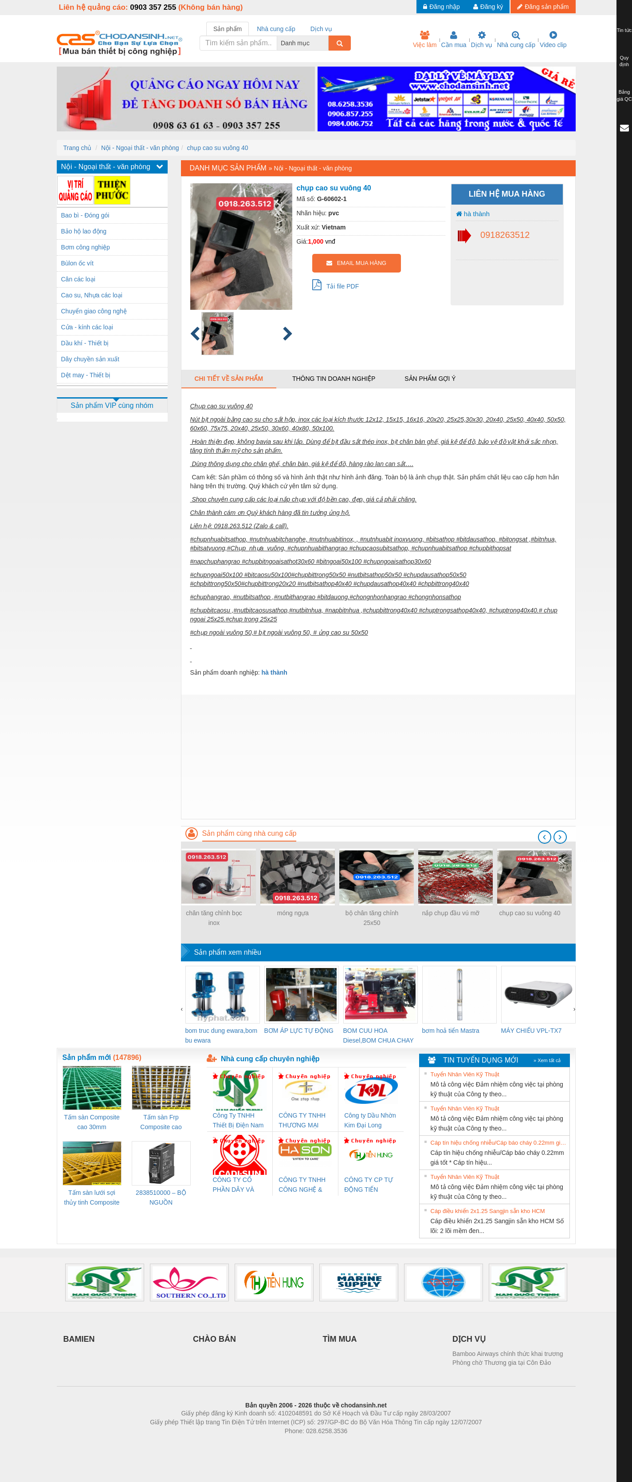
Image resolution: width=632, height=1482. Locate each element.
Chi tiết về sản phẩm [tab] (229, 378)
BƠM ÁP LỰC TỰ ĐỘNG (299, 1030)
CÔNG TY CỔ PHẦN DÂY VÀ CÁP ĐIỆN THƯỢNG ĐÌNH (235, 1185)
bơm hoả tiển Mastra (450, 1030)
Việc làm (425, 39)
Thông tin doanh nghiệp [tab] (333, 378)
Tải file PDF (335, 284)
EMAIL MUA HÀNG (356, 263)
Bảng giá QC (624, 95)
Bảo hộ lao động (84, 231)
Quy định (624, 61)
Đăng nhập (441, 6)
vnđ (330, 241)
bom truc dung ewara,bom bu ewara (221, 1035)
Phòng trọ (259, 1444)
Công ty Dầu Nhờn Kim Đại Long (370, 1120)
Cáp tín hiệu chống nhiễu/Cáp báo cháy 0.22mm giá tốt (499, 1142)
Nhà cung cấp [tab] (276, 28)
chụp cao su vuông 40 (217, 147)
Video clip (553, 39)
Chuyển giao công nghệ (94, 311)
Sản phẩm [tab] (227, 28)
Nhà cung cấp (516, 39)
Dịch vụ (482, 39)
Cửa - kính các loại (87, 327)
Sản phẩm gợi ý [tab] (429, 378)
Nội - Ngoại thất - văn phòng (140, 147)
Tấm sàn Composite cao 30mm (91, 1122)
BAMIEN (79, 1339)
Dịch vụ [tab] (321, 28)
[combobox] (326, 43)
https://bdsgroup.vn (304, 1444)
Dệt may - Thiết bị (86, 375)
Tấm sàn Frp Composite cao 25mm (160, 1123)
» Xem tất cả (547, 1060)
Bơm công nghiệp (85, 247)
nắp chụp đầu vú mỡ (451, 913)
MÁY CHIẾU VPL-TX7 (531, 1030)
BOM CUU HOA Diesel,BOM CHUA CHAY (378, 1035)
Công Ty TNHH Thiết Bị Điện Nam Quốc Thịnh (238, 1121)
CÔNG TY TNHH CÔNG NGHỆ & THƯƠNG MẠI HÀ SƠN (304, 1185)
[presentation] (544, 837)
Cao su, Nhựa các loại (91, 295)
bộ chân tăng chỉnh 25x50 (371, 917)
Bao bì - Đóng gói (85, 215)
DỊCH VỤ (469, 1339)
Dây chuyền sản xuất (90, 359)
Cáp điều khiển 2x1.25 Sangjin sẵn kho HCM (488, 1211)
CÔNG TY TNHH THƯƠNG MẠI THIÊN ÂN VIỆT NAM (302, 1121)
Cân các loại (78, 279)
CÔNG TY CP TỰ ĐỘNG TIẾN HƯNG (368, 1185)
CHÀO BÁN (214, 1339)
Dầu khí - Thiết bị (85, 343)
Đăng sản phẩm (543, 6)
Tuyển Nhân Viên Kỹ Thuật (465, 1074)
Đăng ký (488, 6)
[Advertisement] (378, 757)
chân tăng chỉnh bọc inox (214, 917)
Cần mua (454, 39)
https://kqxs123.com (358, 1444)
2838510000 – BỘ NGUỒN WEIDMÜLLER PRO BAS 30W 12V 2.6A (161, 1198)
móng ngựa (293, 913)
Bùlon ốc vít (77, 263)
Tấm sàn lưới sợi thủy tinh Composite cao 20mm (92, 1198)
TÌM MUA (340, 1339)
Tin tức (624, 30)
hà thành (473, 213)
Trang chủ (77, 147)
